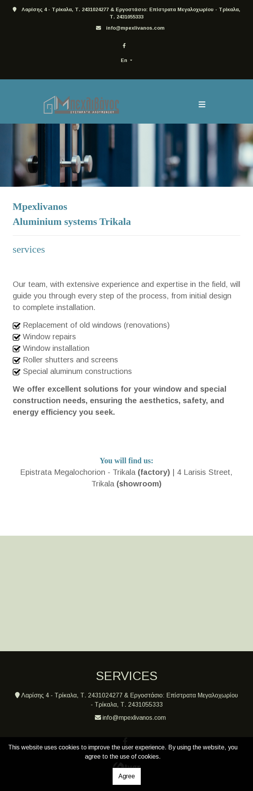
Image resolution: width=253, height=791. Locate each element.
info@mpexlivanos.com (135, 28)
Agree (126, 776)
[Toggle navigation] (202, 104)
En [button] (125, 60)
